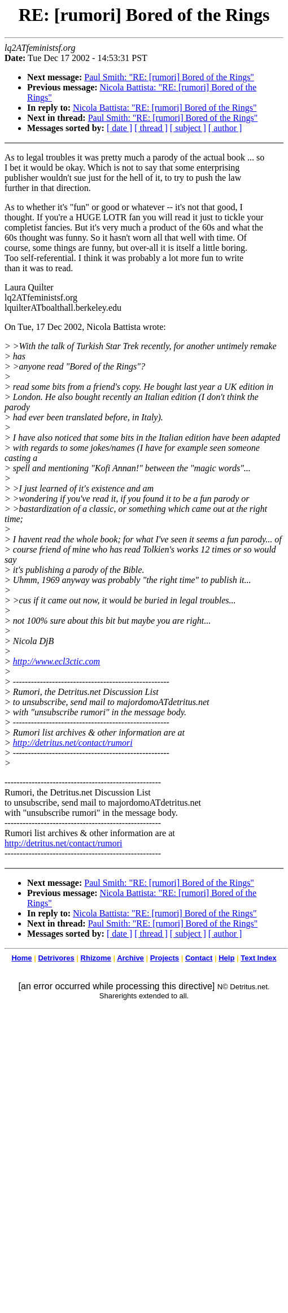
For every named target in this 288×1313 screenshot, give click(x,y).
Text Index (258, 958)
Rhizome (96, 958)
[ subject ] (188, 128)
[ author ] (225, 128)
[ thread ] (151, 128)
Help (226, 958)
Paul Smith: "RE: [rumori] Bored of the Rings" (169, 77)
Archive (130, 958)
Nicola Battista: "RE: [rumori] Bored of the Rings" (164, 107)
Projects (164, 958)
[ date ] (119, 128)
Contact (198, 958)
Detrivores (56, 958)
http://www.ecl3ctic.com (56, 661)
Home (21, 958)
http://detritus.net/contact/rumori (73, 742)
